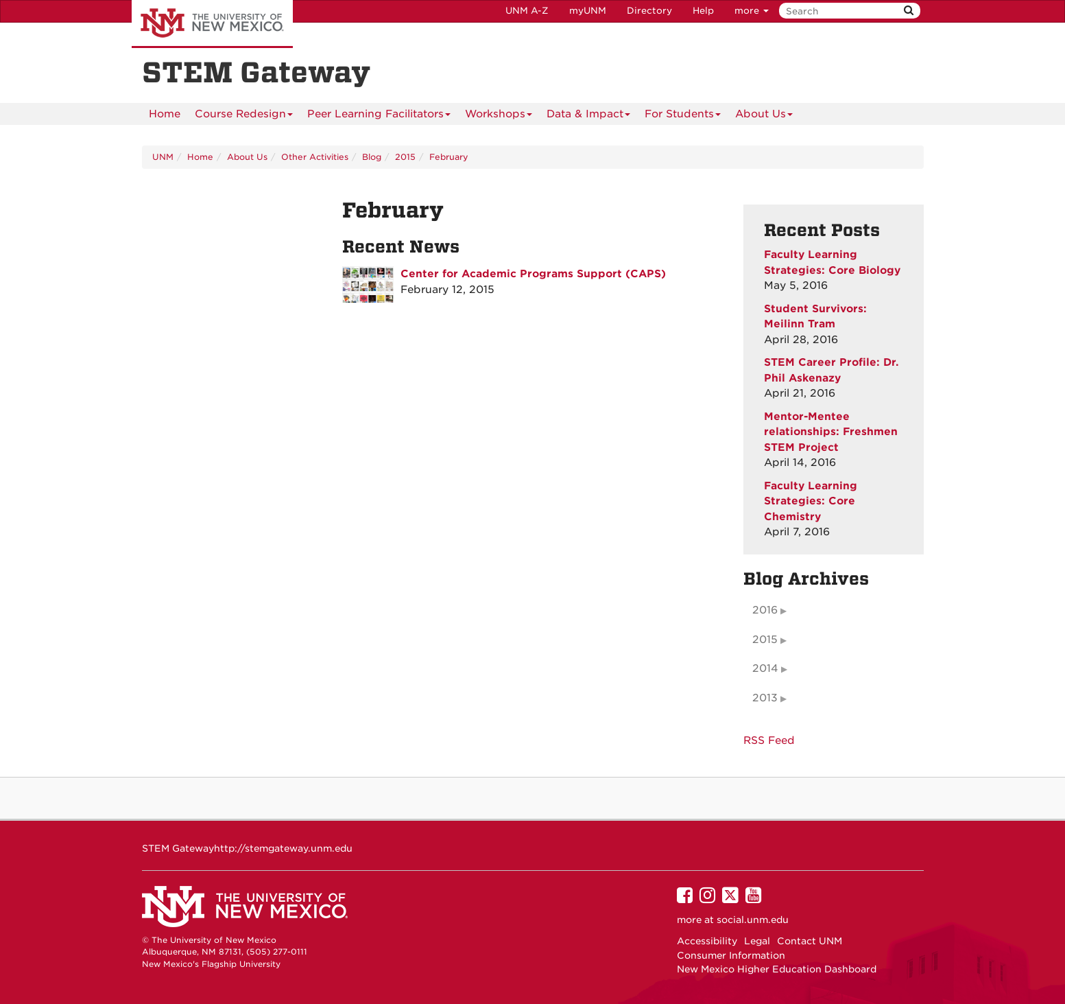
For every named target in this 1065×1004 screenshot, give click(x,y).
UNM (162, 157)
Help (703, 10)
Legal (757, 940)
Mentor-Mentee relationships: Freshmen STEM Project (831, 432)
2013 (765, 698)
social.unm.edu (753, 919)
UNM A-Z (527, 10)
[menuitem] (164, 114)
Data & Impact (588, 116)
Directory (649, 10)
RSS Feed (769, 740)
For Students (683, 116)
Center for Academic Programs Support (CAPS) (533, 274)
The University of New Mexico (212, 24)
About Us (764, 116)
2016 (765, 610)
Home (164, 114)
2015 (405, 157)
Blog (371, 157)
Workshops (498, 116)
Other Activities (314, 157)
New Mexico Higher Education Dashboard (776, 969)
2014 (765, 668)
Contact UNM (809, 940)
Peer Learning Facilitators (379, 116)
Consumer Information (731, 955)
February (448, 157)
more (751, 10)
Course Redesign (244, 116)
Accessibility (707, 940)
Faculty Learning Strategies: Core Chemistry (810, 501)
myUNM (587, 10)
